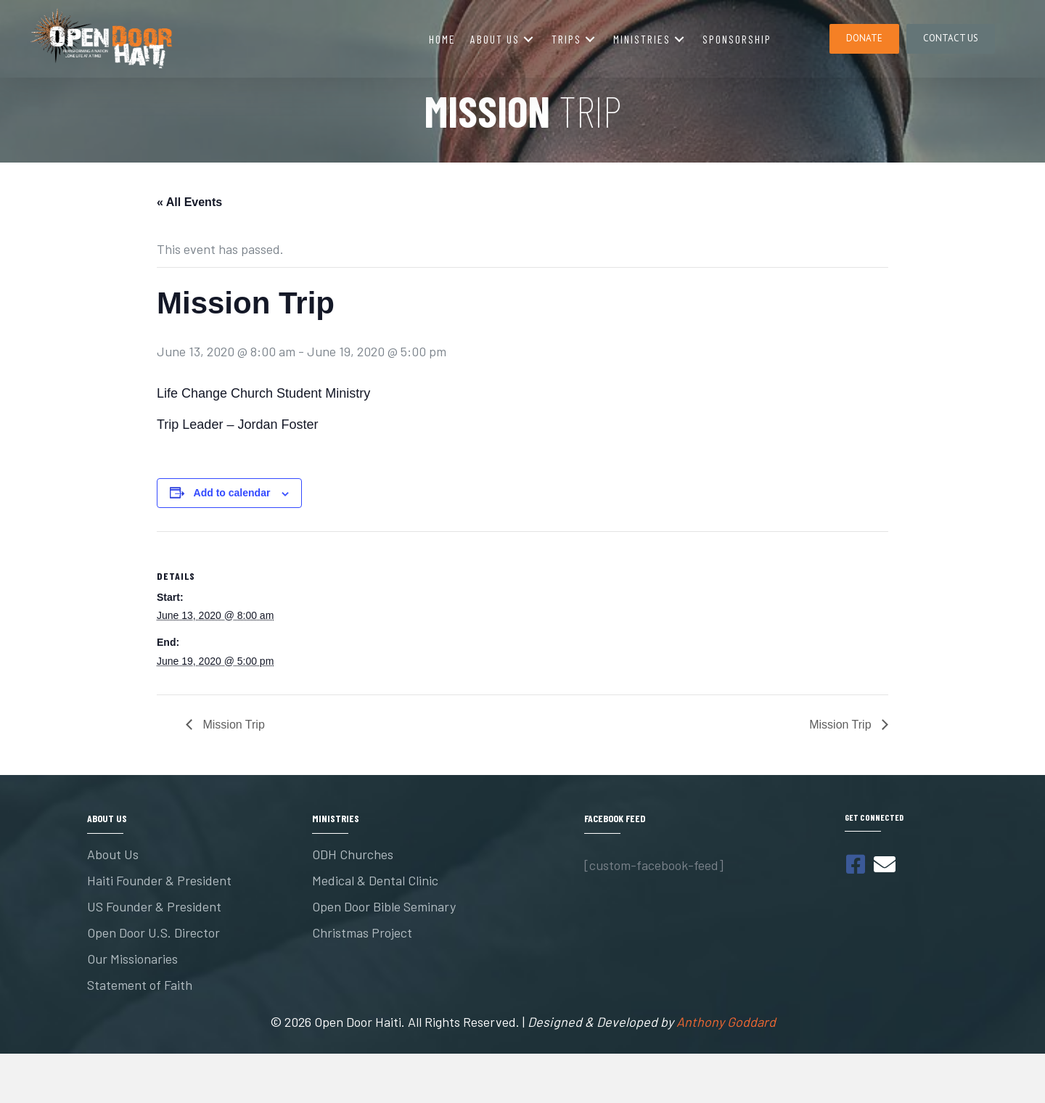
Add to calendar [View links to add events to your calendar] (232, 493)
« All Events (189, 202)
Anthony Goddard (726, 1022)
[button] (528, 38)
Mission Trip (232, 724)
